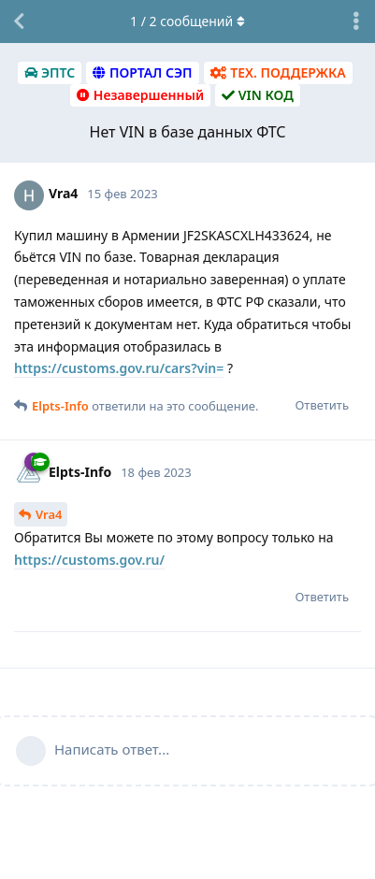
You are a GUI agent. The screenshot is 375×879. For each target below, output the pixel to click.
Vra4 (49, 514)
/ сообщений (187, 21)
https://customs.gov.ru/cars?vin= (119, 368)
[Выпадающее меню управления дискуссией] (356, 21)
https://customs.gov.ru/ (89, 560)
